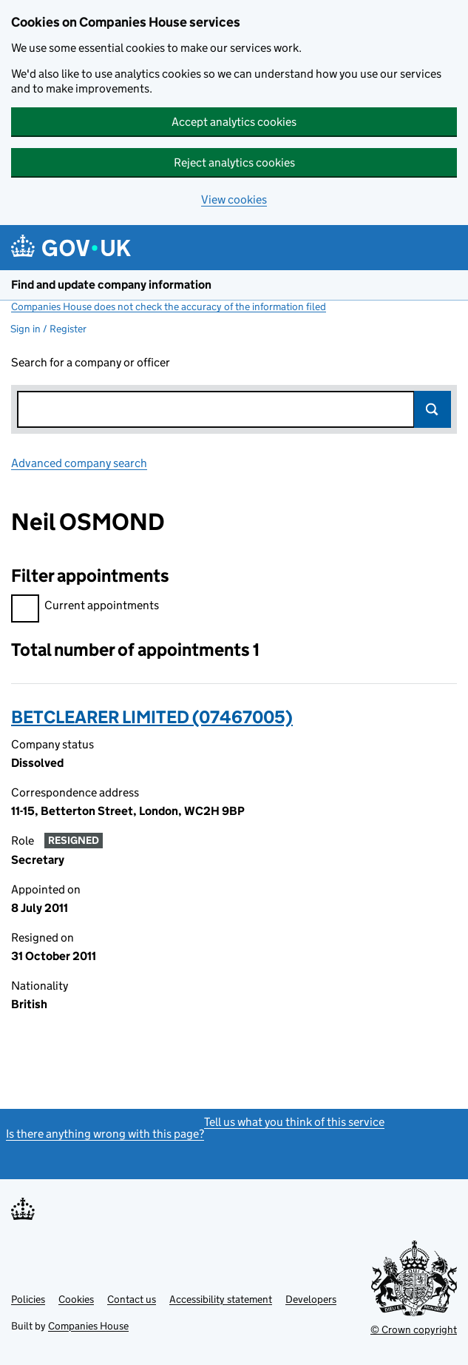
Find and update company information (111, 285)
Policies (28, 1299)
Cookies (76, 1299)
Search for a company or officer (90, 362)
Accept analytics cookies (234, 122)
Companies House (88, 1325)
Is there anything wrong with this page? (105, 1134)
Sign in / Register (48, 328)
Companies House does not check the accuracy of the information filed (168, 306)
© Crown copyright (413, 1329)
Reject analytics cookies (234, 162)
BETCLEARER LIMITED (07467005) (152, 717)
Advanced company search (79, 463)
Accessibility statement (220, 1299)
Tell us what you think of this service (294, 1122)
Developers (310, 1299)
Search (432, 409)
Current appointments (85, 607)
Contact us (131, 1299)
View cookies (234, 199)
